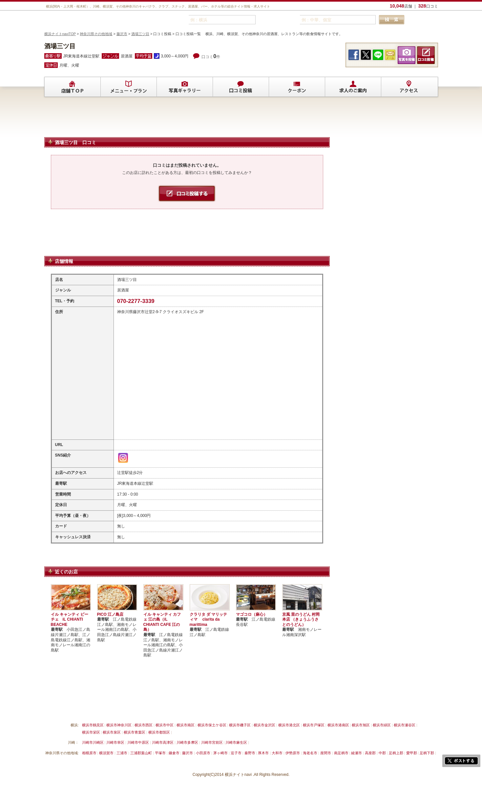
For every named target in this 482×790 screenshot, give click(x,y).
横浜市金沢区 (264, 725)
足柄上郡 (396, 753)
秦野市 (249, 753)
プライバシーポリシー (216, 709)
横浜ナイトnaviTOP (60, 34)
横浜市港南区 (338, 725)
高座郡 (370, 753)
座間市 (325, 753)
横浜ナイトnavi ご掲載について (72, 709)
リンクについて (152, 709)
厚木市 (263, 753)
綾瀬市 (356, 753)
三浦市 (121, 753)
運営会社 (252, 709)
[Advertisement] (187, 120)
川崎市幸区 (115, 742)
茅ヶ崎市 (220, 753)
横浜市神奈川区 (119, 725)
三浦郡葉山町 (141, 753)
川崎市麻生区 (236, 742)
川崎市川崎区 (93, 742)
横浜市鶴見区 (93, 725)
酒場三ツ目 (140, 34)
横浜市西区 (144, 725)
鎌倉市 (174, 753)
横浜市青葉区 (134, 732)
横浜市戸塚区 (314, 725)
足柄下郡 (427, 753)
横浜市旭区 (361, 725)
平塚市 (160, 753)
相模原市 (89, 753)
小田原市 (203, 753)
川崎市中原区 (138, 742)
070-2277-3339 (136, 301)
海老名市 (310, 753)
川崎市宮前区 (212, 742)
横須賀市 (106, 753)
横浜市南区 (186, 725)
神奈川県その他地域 (96, 34)
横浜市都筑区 (159, 732)
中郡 (382, 753)
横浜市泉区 (112, 732)
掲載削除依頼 (119, 709)
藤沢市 (121, 34)
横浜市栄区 (91, 732)
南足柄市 (341, 753)
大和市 (277, 753)
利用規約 (181, 709)
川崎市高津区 (163, 742)
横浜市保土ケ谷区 (212, 725)
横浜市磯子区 (240, 725)
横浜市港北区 (289, 725)
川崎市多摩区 (187, 742)
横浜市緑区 (382, 725)
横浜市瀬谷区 (404, 725)
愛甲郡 (411, 753)
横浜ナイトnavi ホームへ (289, 709)
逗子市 (236, 753)
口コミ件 (210, 56)
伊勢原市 (292, 753)
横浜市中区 (165, 725)
